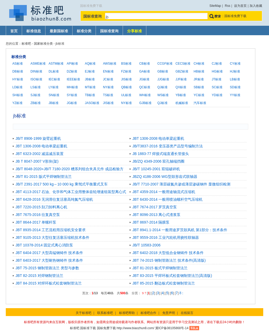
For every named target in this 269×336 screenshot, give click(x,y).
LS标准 (35, 87)
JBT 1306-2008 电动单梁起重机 (158, 138)
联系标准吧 (105, 313)
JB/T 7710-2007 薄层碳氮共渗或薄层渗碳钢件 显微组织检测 (181, 184)
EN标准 (108, 71)
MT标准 (90, 87)
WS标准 (163, 95)
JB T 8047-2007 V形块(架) (37, 161)
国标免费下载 (106, 328)
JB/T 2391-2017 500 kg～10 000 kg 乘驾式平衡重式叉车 (61, 184)
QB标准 (126, 87)
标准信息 (33, 31)
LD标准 (17, 87)
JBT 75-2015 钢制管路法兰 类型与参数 (47, 268)
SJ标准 (35, 95)
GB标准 (162, 71)
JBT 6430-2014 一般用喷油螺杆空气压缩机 (167, 199)
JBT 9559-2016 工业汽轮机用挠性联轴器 (165, 237)
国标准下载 (88, 328)
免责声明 (168, 313)
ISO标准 (36, 79)
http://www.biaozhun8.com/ (135, 328)
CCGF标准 (165, 63)
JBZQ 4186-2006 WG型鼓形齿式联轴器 (164, 176)
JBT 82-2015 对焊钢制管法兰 (39, 275)
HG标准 (217, 71)
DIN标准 (36, 71)
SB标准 (199, 87)
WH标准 (145, 95)
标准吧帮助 (127, 313)
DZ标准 (72, 71)
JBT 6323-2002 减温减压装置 (39, 154)
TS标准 (108, 95)
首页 (14, 31)
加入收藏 (256, 6)
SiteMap (215, 6)
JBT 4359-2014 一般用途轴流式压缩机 (163, 192)
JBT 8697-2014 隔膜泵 (150, 222)
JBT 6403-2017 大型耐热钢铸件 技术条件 (49, 260)
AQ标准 (90, 63)
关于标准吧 (83, 313)
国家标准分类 (43, 43)
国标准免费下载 (235, 16)
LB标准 (235, 79)
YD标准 (217, 95)
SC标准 (217, 87)
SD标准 (235, 87)
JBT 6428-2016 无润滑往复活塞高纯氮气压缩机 (54, 199)
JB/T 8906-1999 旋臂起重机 (38, 138)
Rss (227, 6)
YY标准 (235, 95)
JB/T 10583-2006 (146, 245)
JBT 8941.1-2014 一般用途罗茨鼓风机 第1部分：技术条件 (179, 230)
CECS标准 (182, 63)
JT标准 (216, 79)
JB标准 (90, 79)
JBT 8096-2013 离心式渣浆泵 (156, 215)
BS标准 (126, 63)
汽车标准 (200, 103)
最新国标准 (59, 31)
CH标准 (199, 63)
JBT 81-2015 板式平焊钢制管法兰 (160, 268)
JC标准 (108, 79)
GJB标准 (145, 103)
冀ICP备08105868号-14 (172, 328)
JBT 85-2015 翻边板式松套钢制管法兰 (163, 283)
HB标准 (199, 71)
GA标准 (144, 71)
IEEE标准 (73, 79)
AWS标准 (109, 63)
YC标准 (199, 95)
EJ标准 (90, 71)
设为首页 (240, 6)
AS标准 (17, 63)
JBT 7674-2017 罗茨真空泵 (154, 207)
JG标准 (144, 79)
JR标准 (199, 79)
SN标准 (54, 95)
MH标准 (72, 87)
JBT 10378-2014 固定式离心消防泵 (44, 245)
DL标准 (54, 71)
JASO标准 (92, 103)
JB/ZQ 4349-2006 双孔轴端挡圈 (158, 161)
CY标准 (235, 63)
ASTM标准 (56, 63)
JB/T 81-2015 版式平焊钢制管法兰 (43, 176)
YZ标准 (17, 103)
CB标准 (144, 63)
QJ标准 (162, 87)
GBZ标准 (181, 71)
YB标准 (180, 95)
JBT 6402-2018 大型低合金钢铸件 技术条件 (168, 253)
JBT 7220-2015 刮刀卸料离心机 (41, 207)
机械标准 (181, 103)
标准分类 (84, 31)
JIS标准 (126, 79)
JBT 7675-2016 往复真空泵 (37, 215)
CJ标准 (217, 63)
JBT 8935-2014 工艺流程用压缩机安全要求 (50, 230)
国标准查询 (109, 31)
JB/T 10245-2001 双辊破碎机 (156, 169)
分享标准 (134, 31)
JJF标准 (181, 79)
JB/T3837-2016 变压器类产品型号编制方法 (167, 146)
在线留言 (187, 313)
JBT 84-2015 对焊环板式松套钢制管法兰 (48, 283)
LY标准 (54, 87)
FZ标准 (126, 71)
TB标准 (90, 95)
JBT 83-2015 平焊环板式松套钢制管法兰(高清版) (172, 275)
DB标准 (17, 71)
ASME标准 (38, 63)
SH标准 (17, 95)
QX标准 (180, 87)
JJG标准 (163, 79)
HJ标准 (235, 71)
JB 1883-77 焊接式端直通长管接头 (160, 154)
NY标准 (108, 87)
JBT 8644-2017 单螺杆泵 (35, 222)
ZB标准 (35, 103)
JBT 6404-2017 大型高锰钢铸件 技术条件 (49, 253)
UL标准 (126, 95)
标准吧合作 (148, 313)
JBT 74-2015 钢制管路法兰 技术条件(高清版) (169, 260)
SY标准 (72, 95)
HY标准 (17, 79)
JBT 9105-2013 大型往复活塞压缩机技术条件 (52, 237)
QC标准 (144, 87)
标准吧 (26, 43)
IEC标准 (54, 79)
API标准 (72, 63)
